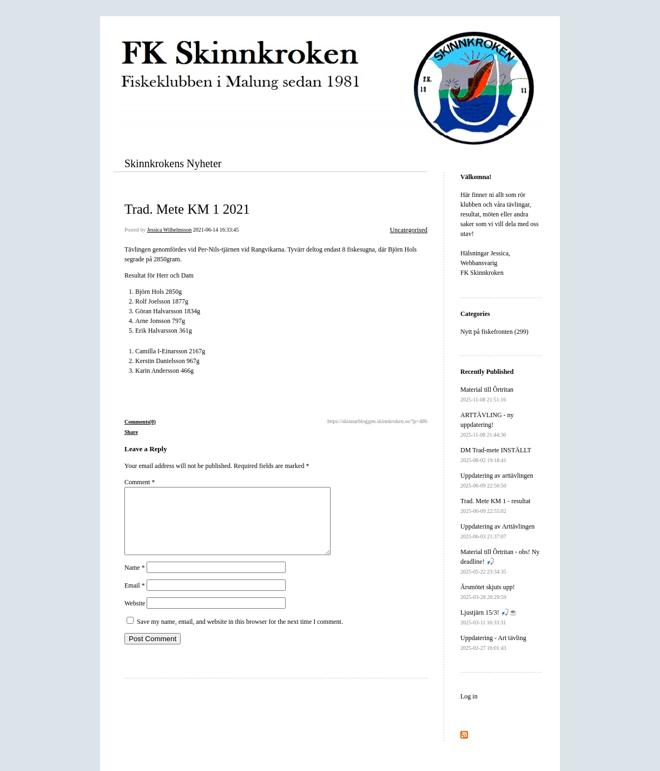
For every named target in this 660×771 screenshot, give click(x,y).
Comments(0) (140, 422)
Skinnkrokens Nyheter (172, 163)
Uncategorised (408, 230)
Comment (139, 482)
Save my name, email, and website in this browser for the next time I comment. (240, 634)
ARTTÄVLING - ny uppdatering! (487, 424)
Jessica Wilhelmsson (169, 230)
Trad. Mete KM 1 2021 (187, 209)
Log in (469, 696)
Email (134, 598)
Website (134, 616)
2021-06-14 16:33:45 (216, 230)
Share (131, 432)
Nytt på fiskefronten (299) (494, 331)
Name (134, 580)
